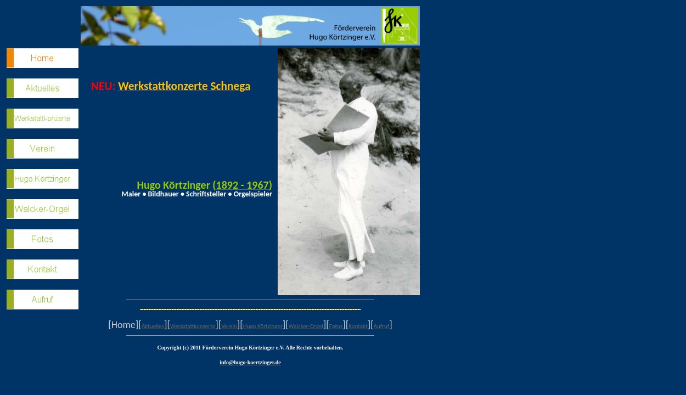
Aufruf (381, 326)
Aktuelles (153, 326)
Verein (229, 326)
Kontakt (357, 326)
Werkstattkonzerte (192, 326)
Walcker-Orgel (306, 326)
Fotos (335, 326)
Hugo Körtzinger (263, 326)
